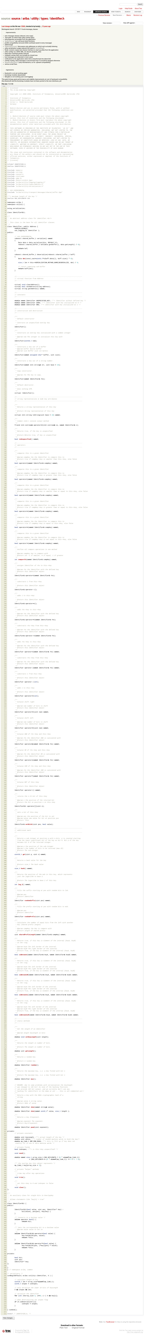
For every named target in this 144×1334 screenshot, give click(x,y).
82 (5, 250)
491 (5, 1071)
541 (5, 1171)
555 (5, 1199)
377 (5, 842)
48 (5, 182)
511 (5, 1111)
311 (5, 710)
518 (5, 1125)
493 (5, 1075)
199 (5, 485)
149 (5, 385)
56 (5, 198)
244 (5, 575)
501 (5, 1091)
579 (5, 1247)
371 (5, 830)
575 (5, 1239)
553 (5, 1195)
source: (6, 18)
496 (5, 1081)
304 (5, 696)
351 (5, 790)
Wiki (78, 11)
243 (5, 573)
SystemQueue (9, 41)
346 (5, 780)
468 (5, 1025)
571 (5, 1231)
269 (5, 626)
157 (5, 401)
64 (5, 214)
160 (5, 407)
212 (5, 511)
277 (5, 642)
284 (5, 656)
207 (5, 501)
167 (5, 421)
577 (5, 1243)
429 (5, 946)
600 (5, 1290)
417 (5, 922)
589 (5, 1268)
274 (5, 636)
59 (5, 204)
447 (5, 983)
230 (5, 547)
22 (5, 130)
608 (5, 1306)
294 (5, 676)
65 (5, 216)
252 (5, 591)
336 (5, 760)
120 (5, 327)
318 (5, 724)
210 (5, 507)
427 (5, 943)
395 (5, 878)
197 (5, 481)
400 (5, 888)
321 (5, 730)
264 (5, 616)
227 (5, 541)
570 (5, 1229)
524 (5, 1137)
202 (5, 491)
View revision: (107, 23)
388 (5, 864)
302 (5, 692)
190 (5, 467)
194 (5, 475)
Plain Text (64, 1328)
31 (5, 148)
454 (5, 997)
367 (5, 822)
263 (5, 613)
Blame (129, 15)
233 (5, 553)
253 (5, 593)
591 (5, 1271)
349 (5, 786)
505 (5, 1099)
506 (5, 1101)
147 (5, 381)
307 (5, 702)
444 (5, 977)
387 (5, 862)
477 (5, 1043)
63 (5, 212)
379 (5, 846)
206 (5, 499)
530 (5, 1149)
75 (5, 236)
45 (5, 176)
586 (5, 1261)
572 (5, 1233)
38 (5, 162)
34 (5, 154)
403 (5, 894)
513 (5, 1115)
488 (5, 1065)
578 (5, 1245)
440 (5, 969)
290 (5, 668)
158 (5, 403)
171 (5, 429)
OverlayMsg (39, 48)
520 (5, 1129)
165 (5, 417)
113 (5, 313)
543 (5, 1175)
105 (5, 296)
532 (5, 1153)
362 (5, 812)
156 (5, 399)
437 (5, 963)
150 (5, 387)
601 (5, 1292)
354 (5, 796)
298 (5, 684)
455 (5, 999)
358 (5, 804)
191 (5, 469)
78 (5, 242)
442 (5, 973)
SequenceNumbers (11, 62)
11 (5, 108)
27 (5, 140)
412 (5, 912)
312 (5, 712)
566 (5, 1221)
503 (5, 1095)
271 (5, 630)
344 (5, 776)
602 (5, 1294)
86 (5, 258)
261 (5, 610)
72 (5, 230)
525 (5, 1139)
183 (5, 453)
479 (5, 1047)
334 (5, 756)
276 (5, 640)
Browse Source (101, 11)
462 (5, 1013)
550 (5, 1189)
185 (5, 457)
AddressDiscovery (11, 46)
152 (5, 391)
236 (5, 559)
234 (5, 555)
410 (5, 908)
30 (5, 146)
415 (5, 918)
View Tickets (115, 11)
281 (5, 650)
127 (5, 341)
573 (5, 1235)
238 (5, 563)
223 (5, 533)
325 (5, 738)
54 (5, 194)
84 (5, 254)
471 (5, 1031)
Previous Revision (104, 15)
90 (5, 266)
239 (5, 565)
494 (5, 1077)
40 (5, 166)
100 (5, 287)
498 (5, 1085)
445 (5, 979)
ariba (26, 18)
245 (5, 577)
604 (5, 1298)
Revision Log (138, 15)
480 (5, 1049)
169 (5, 425)
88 (5, 262)
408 (5, 904)
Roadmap (87, 11)
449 (5, 987)
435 (5, 959)
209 (5, 505)
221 (5, 529)
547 (5, 1183)
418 (5, 924)
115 (5, 317)
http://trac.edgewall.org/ (135, 1332)
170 (5, 427)
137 (5, 361)
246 (5, 579)
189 (5, 465)
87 (5, 260)
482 (5, 1053)
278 (5, 644)
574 (5, 1237)
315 (5, 718)
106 (5, 299)
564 (5, 1217)
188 (5, 463)
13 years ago (46, 26)
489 (5, 1067)
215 (5, 517)
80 (5, 246)
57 (5, 200)
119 (5, 325)
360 (5, 808)
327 (5, 742)
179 (5, 445)
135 (5, 357)
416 (5, 920)
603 (5, 1296)
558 (5, 1205)
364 (5, 816)
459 (5, 1007)
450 (5, 989)
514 (5, 1117)
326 (5, 740)
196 (5, 479)
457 (5, 1003)
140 (5, 367)
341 (5, 770)
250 (5, 587)
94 (5, 274)
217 (5, 521)
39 (5, 164)
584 (5, 1258)
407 (5, 902)
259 (5, 605)
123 (5, 333)
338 (5, 764)
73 (5, 232)
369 (5, 826)
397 (5, 882)
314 (5, 716)
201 (5, 489)
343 (5, 774)
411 (5, 910)
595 (5, 1279)
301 (5, 690)
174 (5, 435)
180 (5, 447)
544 (5, 1177)
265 (5, 618)
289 (5, 666)
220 (5, 527)
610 (5, 1310)
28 (5, 142)
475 (5, 1039)
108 (5, 303)
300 (5, 688)
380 (5, 848)
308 (5, 704)
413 (5, 914)
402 (5, 892)
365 (5, 818)
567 (5, 1223)
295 (5, 678)
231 (5, 549)
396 (5, 880)
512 (5, 1113)
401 (5, 890)
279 (5, 646)
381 (5, 850)
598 (5, 1286)
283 (5, 654)
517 (5, 1123)
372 (5, 832)
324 (5, 736)
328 (5, 744)
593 (5, 1276)
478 (5, 1045)
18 (5, 122)
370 (5, 828)
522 (5, 1133)
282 (5, 652)
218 (5, 523)
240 (5, 567)
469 (5, 1027)
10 (5, 106)
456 (5, 1001)
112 (5, 311)
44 (5, 174)
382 (5, 852)
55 (5, 196)
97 (5, 280)
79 (5, 244)
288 (5, 664)
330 (5, 748)
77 (5, 240)
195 (5, 477)
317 (5, 722)
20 (5, 126)
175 (5, 437)
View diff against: (133, 23)
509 (5, 1107)
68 (5, 222)
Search (127, 11)
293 (5, 674)
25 (5, 136)
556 (5, 1201)
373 (5, 834)
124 (5, 335)
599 (5, 1288)
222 (5, 531)
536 (5, 1161)
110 (5, 307)
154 (5, 395)
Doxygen (137, 11)
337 (5, 762)
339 (5, 766)
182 (5, 451)
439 (5, 967)
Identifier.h (57, 18)
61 (5, 208)
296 (5, 680)
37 (5, 160)
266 (5, 620)
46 (5, 178)
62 (5, 210)
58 (5, 202)
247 (5, 581)
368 (5, 824)
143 (5, 373)
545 (5, 1179)
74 (5, 234)
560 (5, 1209)
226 (5, 539)
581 (5, 1251)
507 (5, 1103)
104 (5, 295)
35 (5, 156)
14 (5, 114)
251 (5, 589)
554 (5, 1197)
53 (5, 192)
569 (5, 1227)
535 (5, 1159)
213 (5, 513)
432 (5, 953)
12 (5, 110)
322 (5, 732)
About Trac (138, 8)
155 (5, 397)
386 (5, 860)
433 (5, 954)
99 (5, 285)
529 (5, 1147)
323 (5, 734)
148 (5, 383)
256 (5, 599)
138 (5, 363)
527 (5, 1143)
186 (5, 459)
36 (5, 158)
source (15, 18)
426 (5, 941)
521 (5, 1131)
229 (5, 545)
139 (5, 365)
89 (5, 264)
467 (5, 1023)
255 (5, 597)
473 (5, 1035)
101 (5, 288)
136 (5, 359)
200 (5, 487)
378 (5, 844)
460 (5, 1009)
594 (5, 1277)
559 (5, 1207)
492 (5, 1073)
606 (5, 1302)
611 (5, 1312)
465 (5, 1019)
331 (5, 750)
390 (5, 868)
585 (5, 1259)
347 (5, 782)
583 (5, 1255)
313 (5, 714)
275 (5, 638)
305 (5, 698)
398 (5, 884)
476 (5, 1041)
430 (5, 949)
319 (5, 726)
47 (5, 180)
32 (5, 150)
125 (5, 337)
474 (5, 1037)
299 (5, 686)
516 (5, 1121)
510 (5, 1109)
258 (5, 603)
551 (5, 1191)
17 (5, 120)
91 (5, 268)
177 (5, 441)
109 (5, 305)
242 (5, 571)
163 (5, 413)
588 (5, 1266)
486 (5, 1061)
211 (5, 509)
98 (5, 282)
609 (5, 1308)
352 (5, 792)
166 (5, 419)
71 (5, 228)
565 (5, 1219)
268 (5, 624)
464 (5, 1017)
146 (5, 379)
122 (5, 331)
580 (5, 1249)
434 (5, 957)
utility (35, 18)
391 (5, 870)
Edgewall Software (23, 1332)
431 (5, 951)
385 (5, 858)
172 (5, 431)
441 (5, 971)
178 (5, 443)
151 (5, 389)
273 (5, 634)
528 (5, 1145)
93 (5, 272)
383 (5, 854)
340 (5, 768)
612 (5, 1314)
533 (5, 1155)
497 (5, 1083)
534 (5, 1157)
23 (5, 132)
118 (5, 323)
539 (5, 1167)
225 (5, 537)
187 (5, 461)
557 (5, 1203)
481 (5, 1051)
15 (5, 116)
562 (5, 1213)
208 (5, 503)
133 (5, 353)
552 (5, 1193)
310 (5, 708)
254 (5, 595)
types (44, 18)
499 (5, 1087)
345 (5, 778)
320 (5, 728)
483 (5, 1055)
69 (5, 224)
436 (5, 961)
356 (5, 800)
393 (5, 874)
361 (5, 810)
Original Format (78, 1328)
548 (5, 1185)
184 (5, 455)
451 (5, 991)
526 (5, 1141)
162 (5, 411)
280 (5, 648)
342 (5, 772)
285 (5, 658)
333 (5, 754)
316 (5, 720)
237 (5, 561)
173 (5, 433)
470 (5, 1029)
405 (5, 898)
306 (5, 700)
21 (5, 128)
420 (5, 928)
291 (5, 670)
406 (5, 900)
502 (5, 1093)
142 (5, 371)
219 (5, 525)
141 (5, 369)
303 (5, 694)
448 (5, 985)
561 (5, 1211)
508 (5, 1105)
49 (5, 184)
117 (5, 321)
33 (5, 152)
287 (5, 662)
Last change (6, 26)
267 (5, 621)
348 (5, 784)
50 (5, 186)
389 (5, 866)
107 (5, 301)
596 (5, 1282)
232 (5, 551)
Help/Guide (128, 8)
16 (5, 118)
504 (5, 1097)
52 (5, 190)
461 (5, 1011)
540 (5, 1169)
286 (5, 660)
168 (5, 423)
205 (5, 497)
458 (5, 1005)
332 (5, 752)
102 (5, 291)
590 (5, 1269)
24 (5, 134)
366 (5, 820)
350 (5, 788)
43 (5, 172)
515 (5, 1119)
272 (5, 632)
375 (5, 838)
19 (5, 124)
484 (5, 1057)
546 (5, 1181)
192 (5, 471)
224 (5, 535)
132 (5, 351)
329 (5, 746)
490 (5, 1069)
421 (5, 930)
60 (5, 206)
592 (5, 1274)
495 (5, 1079)
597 (5, 1284)
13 (5, 112)
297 (5, 682)
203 (5, 493)
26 (5, 138)
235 (5, 557)
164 (5, 415)
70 (5, 226)
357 (5, 802)
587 (5, 1263)
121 (5, 329)
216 (5, 519)
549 (5, 1187)
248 (5, 583)
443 (5, 975)
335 (5, 758)
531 (5, 1151)
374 (5, 836)
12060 (23, 26)
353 (5, 794)
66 (5, 218)
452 (5, 993)
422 (5, 933)
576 (5, 1241)
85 (5, 256)
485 (5, 1059)
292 (5, 672)
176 (5, 439)
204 (5, 495)
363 (5, 814)
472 (5, 1033)
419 (5, 926)
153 (5, 393)
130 (5, 347)
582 (5, 1253)
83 (5, 252)
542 (5, 1173)
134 (5, 355)
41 (5, 168)
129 (5, 345)
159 (5, 405)
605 (5, 1300)
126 (5, 339)
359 (5, 806)
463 (5, 1015)
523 (5, 1135)
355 (5, 798)
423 (5, 934)
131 (5, 349)
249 (5, 585)
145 (5, 377)
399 (5, 886)
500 (5, 1089)
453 (5, 995)
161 (5, 409)
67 (5, 220)
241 (5, 569)
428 (5, 944)
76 (5, 238)
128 (5, 343)
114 (5, 315)
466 (5, 1021)
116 (5, 319)
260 (5, 607)
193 (5, 473)
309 (5, 706)
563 (5, 1215)
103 (5, 293)
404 (5, 896)
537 (5, 1163)
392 (5, 872)
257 (5, 601)
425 (5, 938)
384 (5, 856)
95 (5, 277)
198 (5, 483)
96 (5, 278)
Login (120, 8)
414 (5, 916)
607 (5, 1304)
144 (5, 375)
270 (5, 628)
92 (5, 270)
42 (5, 170)
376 (5, 840)
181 (5, 449)
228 (5, 543)
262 (5, 611)
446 (5, 981)
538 (5, 1165)
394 (5, 876)
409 (5, 906)
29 (5, 144)
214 (5, 515)
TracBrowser (110, 1322)
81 (5, 248)
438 (5, 965)
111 (5, 309)
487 (5, 1063)
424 (5, 936)
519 (5, 1127)
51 (5, 188)
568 (5, 1225)
